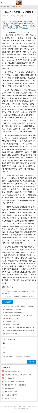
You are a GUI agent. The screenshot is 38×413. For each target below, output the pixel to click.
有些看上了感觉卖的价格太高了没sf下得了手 (21, 296)
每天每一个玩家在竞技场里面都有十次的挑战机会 (18, 327)
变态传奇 (9, 287)
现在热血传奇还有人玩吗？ (13, 371)
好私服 (15, 6)
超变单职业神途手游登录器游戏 (15, 381)
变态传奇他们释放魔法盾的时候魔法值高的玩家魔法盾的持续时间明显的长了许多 (19, 331)
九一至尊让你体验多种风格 (11, 324)
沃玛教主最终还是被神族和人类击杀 (14, 312)
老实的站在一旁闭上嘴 (10, 334)
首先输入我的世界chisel (10, 318)
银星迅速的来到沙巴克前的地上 (12, 309)
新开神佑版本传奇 (10, 388)
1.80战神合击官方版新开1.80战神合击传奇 (18, 375)
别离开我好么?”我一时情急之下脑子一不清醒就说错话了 (19, 306)
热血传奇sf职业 (9, 378)
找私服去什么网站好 (11, 391)
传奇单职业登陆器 (10, 398)
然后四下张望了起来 (9, 321)
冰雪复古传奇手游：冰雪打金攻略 (15, 385)
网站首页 (9, 6)
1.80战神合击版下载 (11, 395)
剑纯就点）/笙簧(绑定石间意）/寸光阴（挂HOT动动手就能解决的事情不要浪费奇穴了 (19, 315)
